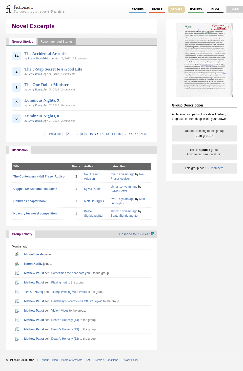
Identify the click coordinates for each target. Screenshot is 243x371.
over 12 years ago (122, 174)
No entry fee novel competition (35, 213)
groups (176, 9)
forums (196, 9)
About (45, 359)
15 (119, 134)
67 (136, 134)
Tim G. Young (33, 292)
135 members (214, 168)
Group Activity (22, 234)
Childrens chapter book (29, 201)
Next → (145, 134)
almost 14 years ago (124, 186)
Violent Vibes (59, 310)
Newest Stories (22, 41)
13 (107, 134)
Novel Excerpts (33, 26)
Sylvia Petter (92, 189)
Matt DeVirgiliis (94, 201)
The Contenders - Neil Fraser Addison (39, 176)
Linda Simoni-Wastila (41, 58)
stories (138, 9)
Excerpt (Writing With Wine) (68, 292)
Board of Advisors (71, 359)
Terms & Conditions (106, 359)
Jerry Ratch (35, 74)
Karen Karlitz (33, 263)
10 (91, 134)
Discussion (20, 150)
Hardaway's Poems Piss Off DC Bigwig (76, 301)
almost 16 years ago (124, 211)
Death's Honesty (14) (65, 320)
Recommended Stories (56, 41)
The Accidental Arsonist (45, 53)
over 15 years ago (122, 199)
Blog (215, 9)
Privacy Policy (130, 359)
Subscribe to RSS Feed (136, 234)
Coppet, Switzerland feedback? (35, 189)
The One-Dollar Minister (46, 84)
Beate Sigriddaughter (125, 215)
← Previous (53, 134)
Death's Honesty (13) (65, 329)
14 (113, 134)
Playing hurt (59, 282)
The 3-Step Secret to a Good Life (53, 69)
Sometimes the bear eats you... (71, 273)
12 (101, 134)
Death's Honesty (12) (65, 338)
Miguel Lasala (34, 254)
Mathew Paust (34, 273)
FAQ (88, 359)
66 (130, 134)
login (234, 9)
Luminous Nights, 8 (41, 116)
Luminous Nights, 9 (41, 100)
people (156, 9)
